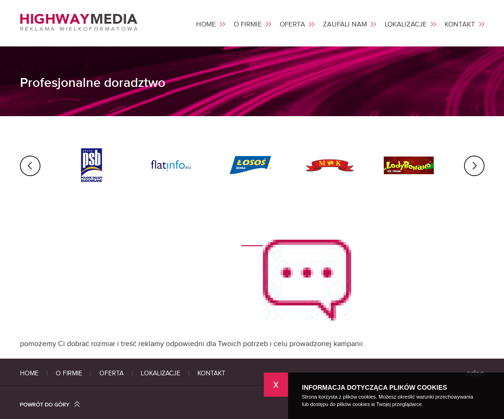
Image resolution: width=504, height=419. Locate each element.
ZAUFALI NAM (345, 24)
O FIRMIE (248, 24)
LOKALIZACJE (406, 24)
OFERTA (292, 24)
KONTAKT (460, 24)
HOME (206, 24)
